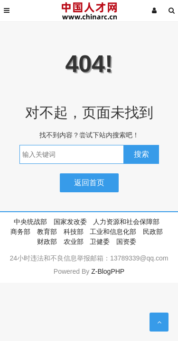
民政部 (153, 231)
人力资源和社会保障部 (126, 221)
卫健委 (100, 241)
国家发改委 (70, 221)
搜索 (141, 154)
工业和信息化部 (113, 231)
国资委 (126, 241)
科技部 (74, 231)
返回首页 (89, 183)
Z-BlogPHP (107, 271)
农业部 (74, 241)
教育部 (47, 231)
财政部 (47, 241)
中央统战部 (30, 221)
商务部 (20, 231)
